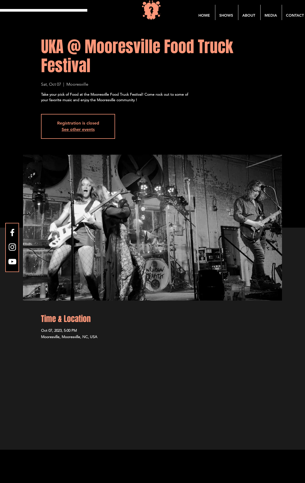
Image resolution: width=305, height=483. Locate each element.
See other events (78, 129)
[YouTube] (12, 261)
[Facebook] (12, 232)
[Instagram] (12, 247)
